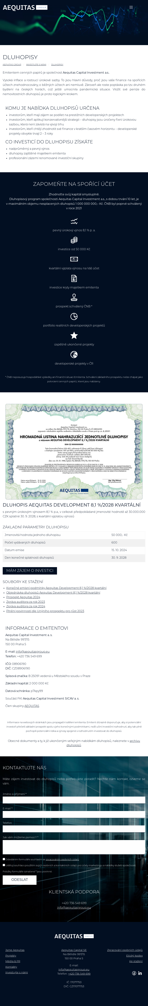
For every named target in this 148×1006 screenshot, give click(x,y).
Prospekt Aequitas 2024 (23, 597)
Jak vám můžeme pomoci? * (20, 837)
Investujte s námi (36, 65)
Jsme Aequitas (14, 950)
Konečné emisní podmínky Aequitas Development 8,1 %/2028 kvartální (56, 588)
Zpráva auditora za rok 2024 (25, 606)
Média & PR (12, 961)
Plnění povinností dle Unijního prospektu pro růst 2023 (45, 611)
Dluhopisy (57, 65)
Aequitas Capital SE (74, 950)
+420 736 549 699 (79, 974)
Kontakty (11, 967)
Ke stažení (136, 961)
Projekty (10, 956)
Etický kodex (134, 956)
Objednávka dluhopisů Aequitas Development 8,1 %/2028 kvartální (53, 592)
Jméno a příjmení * (14, 794)
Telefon (7, 823)
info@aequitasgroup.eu (33, 651)
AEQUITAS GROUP (12, 65)
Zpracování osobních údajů (125, 950)
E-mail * (7, 808)
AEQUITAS (31, 706)
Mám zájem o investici (29, 571)
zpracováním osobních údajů (62, 859)
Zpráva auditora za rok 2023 (25, 602)
